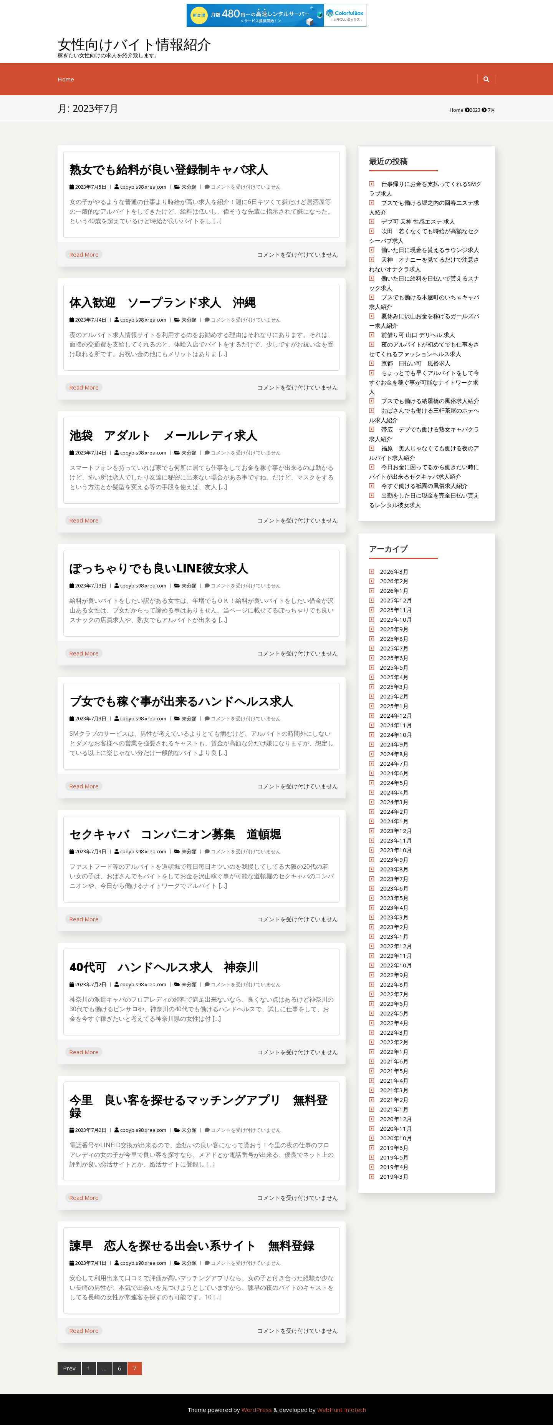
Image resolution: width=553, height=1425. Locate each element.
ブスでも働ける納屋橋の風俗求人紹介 (430, 401)
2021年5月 (394, 1071)
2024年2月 (394, 811)
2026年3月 (394, 571)
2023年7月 (394, 879)
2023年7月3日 (88, 585)
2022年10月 (396, 965)
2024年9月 (394, 744)
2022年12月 (396, 946)
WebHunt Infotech (341, 1409)
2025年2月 (394, 696)
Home (66, 79)
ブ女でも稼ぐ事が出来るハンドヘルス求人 (181, 701)
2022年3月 (394, 1032)
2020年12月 (396, 1119)
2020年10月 (396, 1138)
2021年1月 (394, 1109)
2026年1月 (394, 590)
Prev (69, 1368)
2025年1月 (394, 706)
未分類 (189, 186)
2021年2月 (394, 1099)
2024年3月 (394, 802)
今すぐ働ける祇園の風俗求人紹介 (424, 485)
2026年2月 (394, 581)
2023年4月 (394, 907)
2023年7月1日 (88, 1262)
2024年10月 (396, 734)
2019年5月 (394, 1157)
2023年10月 (396, 850)
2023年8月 (394, 869)
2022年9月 (394, 975)
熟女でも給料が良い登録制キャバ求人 (169, 169)
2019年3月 (394, 1176)
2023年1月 (394, 936)
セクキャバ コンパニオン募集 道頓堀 (175, 834)
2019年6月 (394, 1147)
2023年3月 (394, 917)
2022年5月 (394, 1013)
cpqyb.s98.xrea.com (140, 186)
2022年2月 (394, 1042)
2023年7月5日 (88, 186)
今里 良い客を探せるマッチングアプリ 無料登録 (199, 1106)
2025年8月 (394, 638)
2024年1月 (394, 821)
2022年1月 (394, 1051)
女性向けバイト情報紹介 (134, 44)
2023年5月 (394, 898)
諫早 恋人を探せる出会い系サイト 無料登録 (192, 1245)
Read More (84, 254)
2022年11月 (396, 955)
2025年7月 (394, 648)
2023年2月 (394, 927)
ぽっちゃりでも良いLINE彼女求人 (159, 568)
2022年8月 (394, 984)
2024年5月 (394, 782)
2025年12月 (396, 600)
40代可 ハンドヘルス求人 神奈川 (164, 967)
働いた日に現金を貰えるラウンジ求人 (430, 250)
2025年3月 (394, 686)
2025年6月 (394, 658)
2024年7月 (394, 763)
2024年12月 (396, 715)
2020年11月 (396, 1128)
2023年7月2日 (88, 984)
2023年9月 (394, 859)
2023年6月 (394, 888)
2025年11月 (396, 610)
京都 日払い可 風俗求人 (415, 363)
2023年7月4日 (88, 319)
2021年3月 (394, 1090)
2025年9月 (394, 629)
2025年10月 (396, 619)
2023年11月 (396, 840)
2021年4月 (394, 1080)
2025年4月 (394, 677)
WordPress (257, 1409)
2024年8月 (394, 754)
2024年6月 (394, 773)
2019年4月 (394, 1167)
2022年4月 (394, 1023)
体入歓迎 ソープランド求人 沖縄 (163, 302)
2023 (475, 109)
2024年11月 (396, 725)
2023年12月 (396, 830)
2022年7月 (394, 994)
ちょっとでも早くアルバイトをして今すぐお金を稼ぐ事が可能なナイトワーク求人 (424, 382)
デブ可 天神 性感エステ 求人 (418, 221)
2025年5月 (394, 667)
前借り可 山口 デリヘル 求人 (418, 334)
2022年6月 (394, 1003)
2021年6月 (394, 1061)
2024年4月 (394, 792)
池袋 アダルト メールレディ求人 (163, 435)
